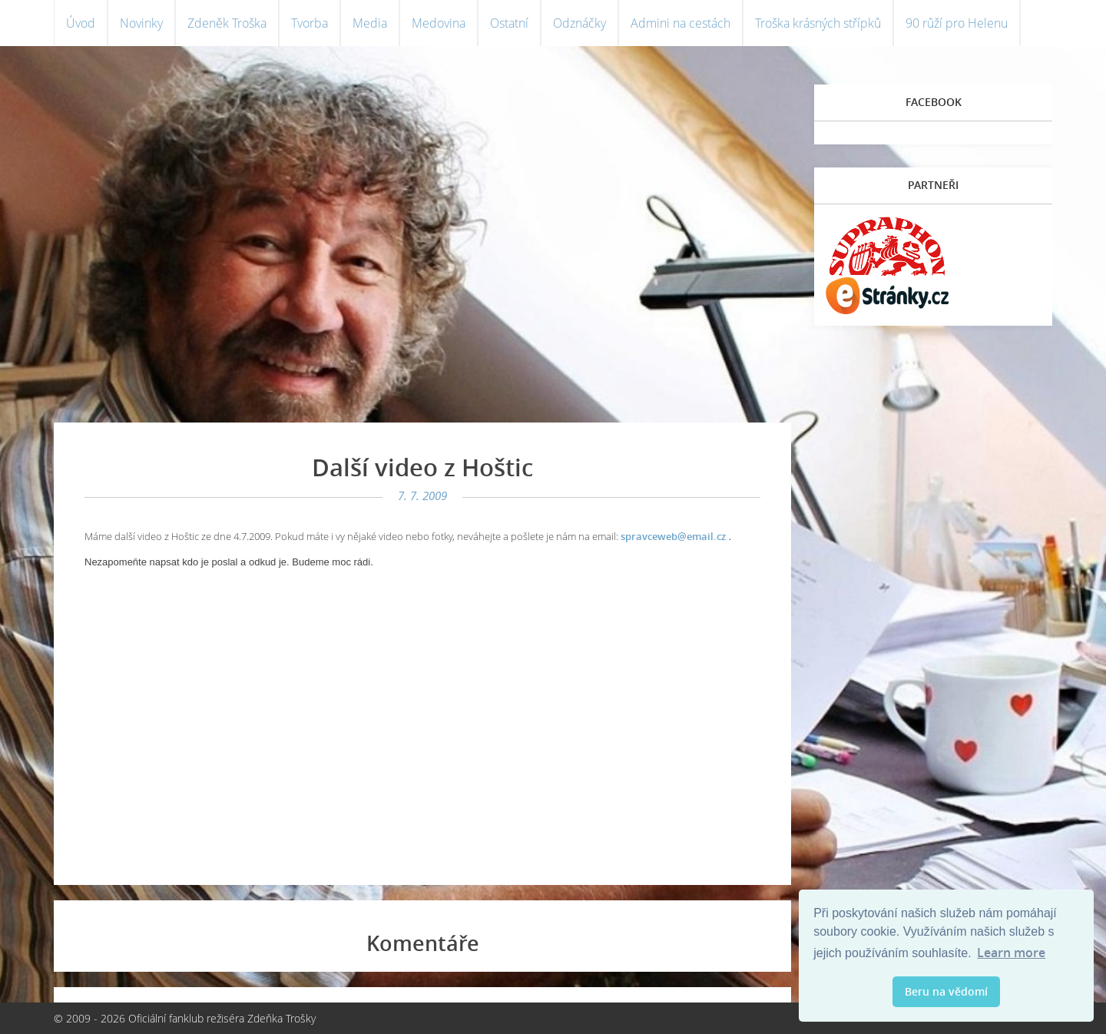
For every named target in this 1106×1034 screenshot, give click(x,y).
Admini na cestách (680, 23)
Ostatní (509, 23)
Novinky (141, 23)
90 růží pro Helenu (957, 23)
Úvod (80, 23)
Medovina (438, 23)
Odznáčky (579, 23)
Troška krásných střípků (818, 23)
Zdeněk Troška (227, 23)
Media (370, 23)
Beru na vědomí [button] (946, 991)
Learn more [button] (1011, 952)
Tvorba (309, 23)
